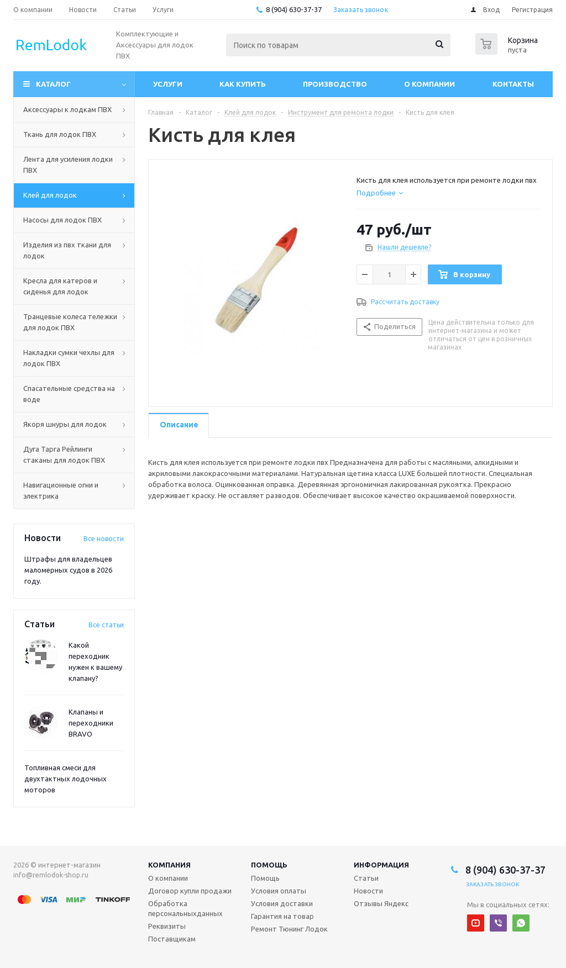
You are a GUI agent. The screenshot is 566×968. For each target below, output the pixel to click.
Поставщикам (172, 939)
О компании (429, 84)
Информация (381, 865)
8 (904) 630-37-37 (294, 9)
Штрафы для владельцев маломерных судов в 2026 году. (68, 570)
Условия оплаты (278, 891)
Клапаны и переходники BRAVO (91, 723)
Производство (335, 84)
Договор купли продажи (190, 891)
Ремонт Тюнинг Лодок (289, 929)
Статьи (366, 878)
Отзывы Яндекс (381, 903)
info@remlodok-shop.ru (50, 875)
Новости (368, 891)
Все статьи (106, 624)
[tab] (380, 192)
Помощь (269, 865)
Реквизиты (167, 926)
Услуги (167, 84)
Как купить (242, 84)
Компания (169, 865)
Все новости (103, 538)
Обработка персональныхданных (185, 908)
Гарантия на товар (282, 916)
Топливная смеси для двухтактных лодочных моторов (65, 779)
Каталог (53, 84)
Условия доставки (282, 903)
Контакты (513, 84)
